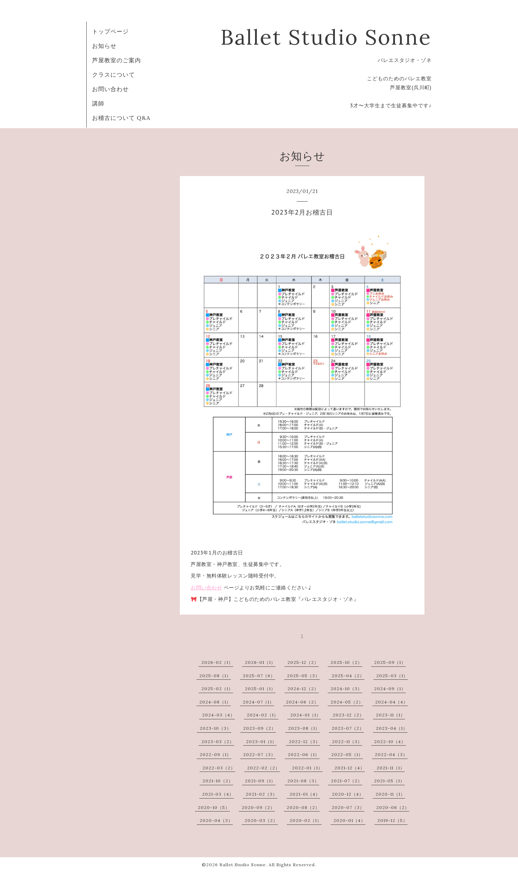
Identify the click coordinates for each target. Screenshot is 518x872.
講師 (98, 103)
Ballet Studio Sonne (326, 36)
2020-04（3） (216, 820)
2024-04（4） (391, 702)
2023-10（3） (215, 728)
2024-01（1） (305, 715)
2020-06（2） (392, 807)
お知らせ (104, 45)
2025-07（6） (259, 675)
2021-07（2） (346, 780)
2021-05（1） (389, 780)
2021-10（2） (218, 780)
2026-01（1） (260, 662)
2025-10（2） (346, 662)
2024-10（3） (346, 688)
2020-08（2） (303, 807)
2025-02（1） (217, 688)
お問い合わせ (110, 89)
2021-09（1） (260, 780)
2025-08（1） (215, 675)
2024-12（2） (303, 688)
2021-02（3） (261, 794)
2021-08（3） (303, 780)
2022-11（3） (347, 741)
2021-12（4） (350, 767)
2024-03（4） (218, 715)
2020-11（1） (390, 794)
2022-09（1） (215, 754)
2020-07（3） (348, 807)
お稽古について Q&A (121, 117)
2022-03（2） (219, 767)
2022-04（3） (391, 754)
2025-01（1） (260, 688)
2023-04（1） (392, 728)
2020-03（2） (261, 820)
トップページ (110, 31)
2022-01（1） (307, 767)
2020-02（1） (306, 820)
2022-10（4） (390, 741)
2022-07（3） (259, 754)
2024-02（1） (262, 715)
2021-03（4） (218, 794)
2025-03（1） (392, 675)
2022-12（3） (304, 741)
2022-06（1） (303, 754)
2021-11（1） (391, 767)
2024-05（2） (347, 702)
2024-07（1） (258, 702)
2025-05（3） (303, 675)
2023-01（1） (261, 741)
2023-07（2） (348, 728)
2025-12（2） (303, 662)
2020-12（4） (348, 794)
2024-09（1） (390, 688)
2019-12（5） (392, 820)
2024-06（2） (302, 702)
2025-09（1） (390, 662)
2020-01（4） (349, 820)
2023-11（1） (390, 715)
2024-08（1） (215, 702)
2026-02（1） (217, 662)
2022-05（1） (347, 754)
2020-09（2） (258, 807)
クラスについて (113, 74)
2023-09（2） (259, 728)
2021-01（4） (305, 794)
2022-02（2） (263, 767)
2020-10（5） (214, 807)
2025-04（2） (348, 675)
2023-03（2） (217, 741)
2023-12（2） (348, 715)
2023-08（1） (304, 728)
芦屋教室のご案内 (116, 60)
